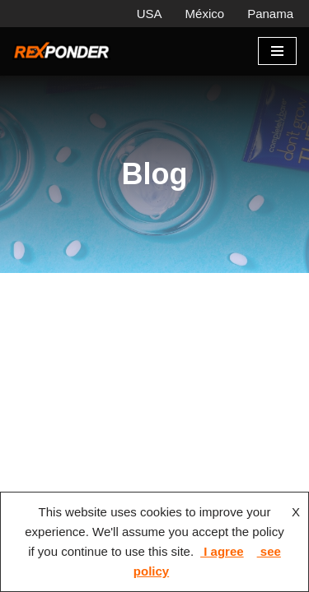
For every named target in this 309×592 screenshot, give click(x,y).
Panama (270, 14)
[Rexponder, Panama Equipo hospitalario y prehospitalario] (61, 51)
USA (149, 14)
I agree (222, 551)
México (205, 14)
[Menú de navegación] (277, 51)
